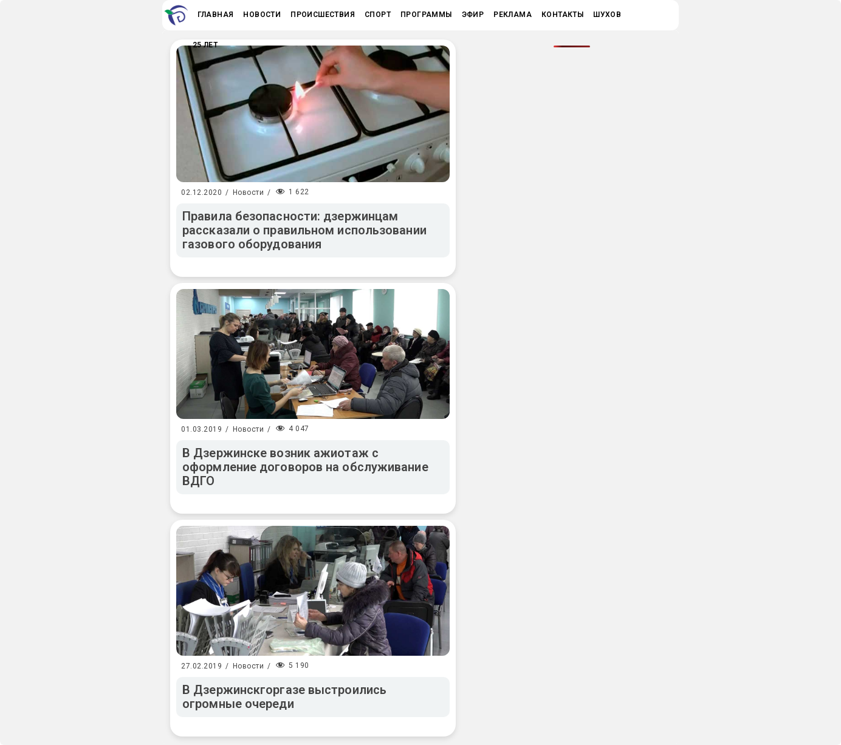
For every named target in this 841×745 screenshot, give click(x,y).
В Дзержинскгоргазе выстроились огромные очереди (284, 696)
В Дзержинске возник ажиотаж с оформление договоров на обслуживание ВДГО (305, 467)
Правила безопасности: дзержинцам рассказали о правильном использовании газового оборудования (304, 230)
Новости (248, 192)
